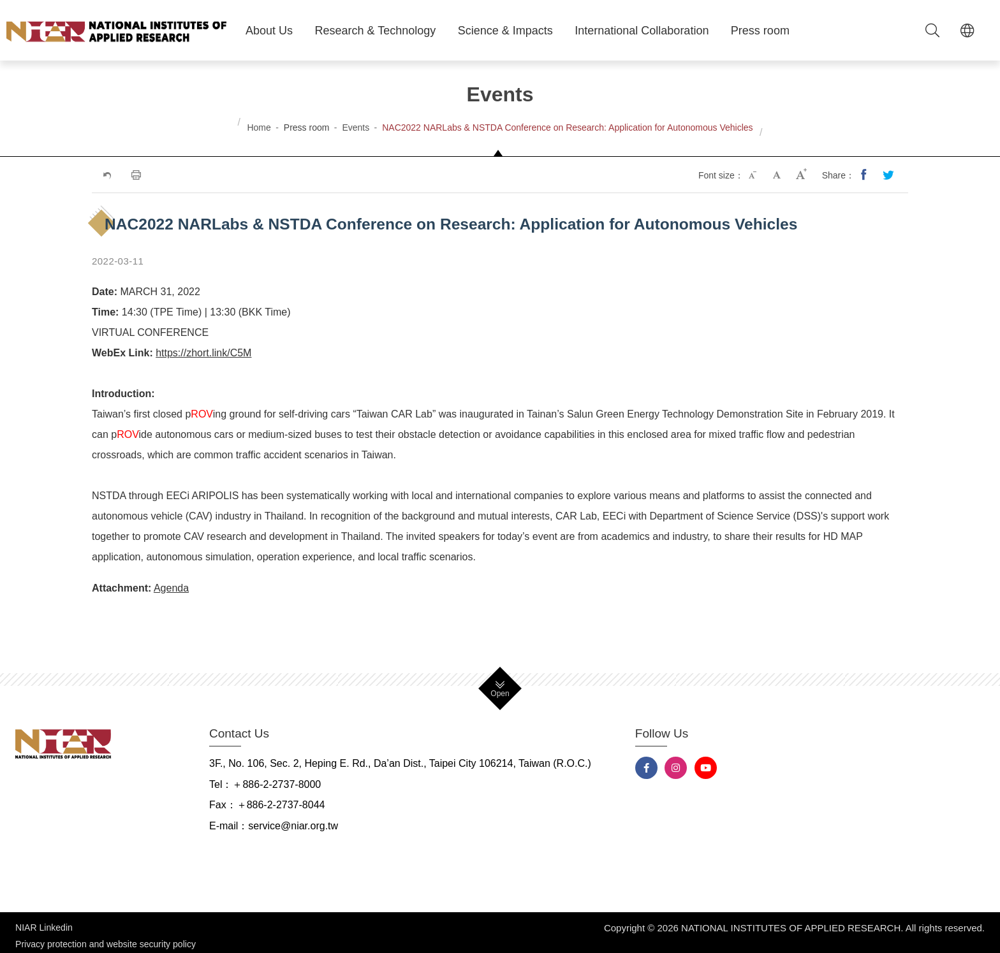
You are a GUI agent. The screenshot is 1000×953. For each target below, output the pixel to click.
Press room (760, 30)
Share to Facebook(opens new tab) (865, 175)
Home (258, 127)
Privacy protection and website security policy (105, 938)
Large (802, 175)
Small (754, 175)
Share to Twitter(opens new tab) (889, 175)
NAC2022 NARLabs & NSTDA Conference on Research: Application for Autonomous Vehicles (567, 127)
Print (135, 175)
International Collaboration (642, 30)
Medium (778, 175)
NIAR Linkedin (44, 927)
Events (355, 127)
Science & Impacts (505, 30)
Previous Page (106, 175)
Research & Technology (375, 30)
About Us (269, 30)
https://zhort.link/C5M (203, 352)
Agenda (171, 588)
